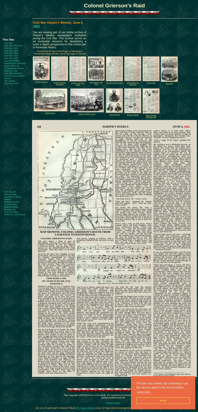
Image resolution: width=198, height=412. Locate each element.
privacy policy (113, 403)
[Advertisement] (16, 28)
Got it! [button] (163, 400)
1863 (36, 26)
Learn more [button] (144, 392)
